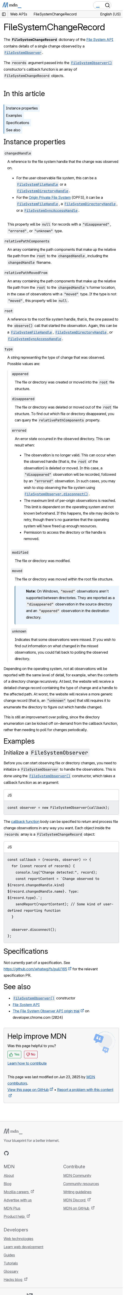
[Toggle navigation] (117, 5)
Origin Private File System (50, 197)
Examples (14, 115)
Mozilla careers (17, 1192)
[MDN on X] (22, 1153)
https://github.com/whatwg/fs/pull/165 (35, 969)
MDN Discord (74, 1200)
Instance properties (22, 108)
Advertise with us (18, 1200)
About (9, 1175)
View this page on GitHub (28, 1089)
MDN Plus (12, 1208)
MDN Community (77, 1175)
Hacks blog (13, 1279)
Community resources (81, 1183)
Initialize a (47, 752)
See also (13, 130)
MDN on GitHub (76, 1208)
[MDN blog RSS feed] (39, 1153)
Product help (15, 1216)
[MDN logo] (13, 1131)
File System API (99, 39)
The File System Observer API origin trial (46, 1011)
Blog (7, 1183)
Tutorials (11, 1263)
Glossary (11, 1271)
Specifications (17, 122)
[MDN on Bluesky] (14, 1153)
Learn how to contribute (27, 1063)
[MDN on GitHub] (6, 1153)
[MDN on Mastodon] (31, 1153)
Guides (9, 1255)
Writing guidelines (77, 1192)
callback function (25, 821)
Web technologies (18, 1238)
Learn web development (23, 1247)
